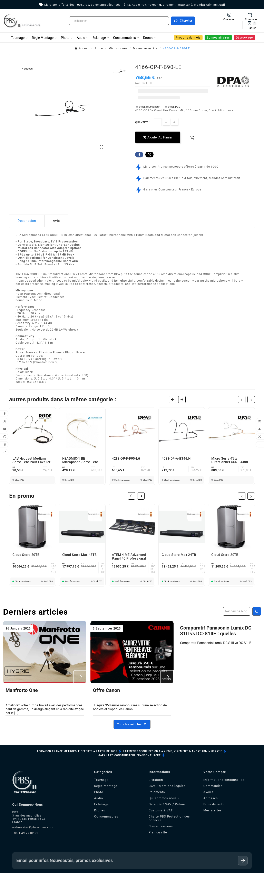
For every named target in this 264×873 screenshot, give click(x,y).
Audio (98, 798)
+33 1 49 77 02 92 (25, 833)
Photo (98, 792)
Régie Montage (105, 786)
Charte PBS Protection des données (169, 818)
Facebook (139, 154)
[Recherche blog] (256, 611)
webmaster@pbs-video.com (32, 827)
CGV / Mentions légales (167, 786)
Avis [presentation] (56, 220)
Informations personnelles (223, 780)
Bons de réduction (217, 804)
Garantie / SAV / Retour (167, 804)
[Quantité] (158, 121)
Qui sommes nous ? (164, 798)
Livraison (156, 780)
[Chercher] (119, 21)
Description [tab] (27, 220)
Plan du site (158, 832)
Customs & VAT (161, 810)
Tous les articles (132, 724)
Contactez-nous (161, 826)
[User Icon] (229, 16)
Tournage (101, 780)
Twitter (149, 154)
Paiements (157, 792)
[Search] (183, 21)
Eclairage (101, 804)
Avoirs (208, 792)
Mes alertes (212, 810)
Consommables (106, 816)
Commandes (213, 786)
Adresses (210, 798)
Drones (99, 810)
